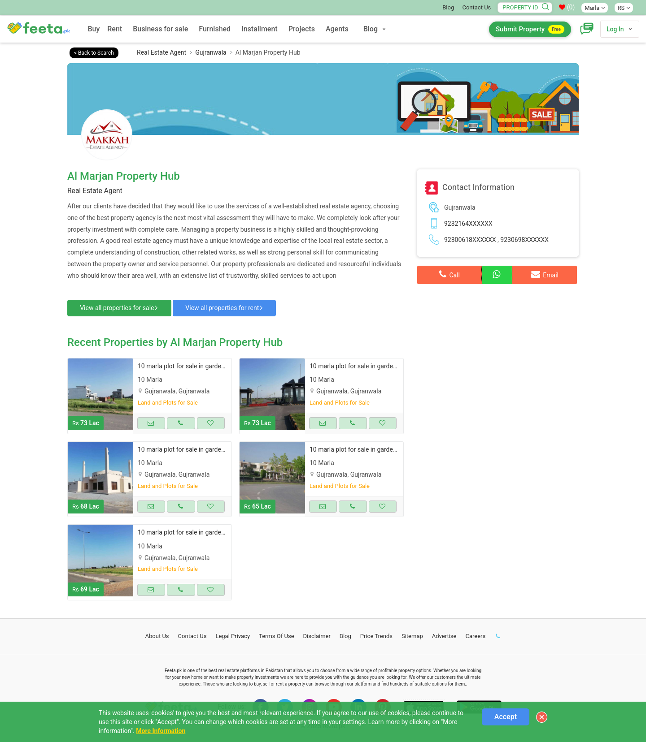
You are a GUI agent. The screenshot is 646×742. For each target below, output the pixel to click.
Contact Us (476, 7)
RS (624, 7)
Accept (505, 716)
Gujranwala (211, 52)
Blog (448, 7)
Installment (259, 29)
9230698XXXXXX (524, 239)
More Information (160, 730)
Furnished (215, 29)
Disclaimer (317, 635)
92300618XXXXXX (470, 239)
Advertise (444, 635)
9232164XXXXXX (468, 223)
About (157, 635)
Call (449, 274)
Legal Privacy (232, 635)
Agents (337, 29)
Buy (93, 29)
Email (545, 274)
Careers (475, 635)
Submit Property (530, 29)
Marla (594, 7)
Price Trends (376, 635)
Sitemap (412, 635)
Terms (276, 635)
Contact (192, 635)
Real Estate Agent (161, 52)
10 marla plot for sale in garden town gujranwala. (206, 365)
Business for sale (160, 29)
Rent (114, 29)
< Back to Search (94, 53)
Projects (301, 29)
